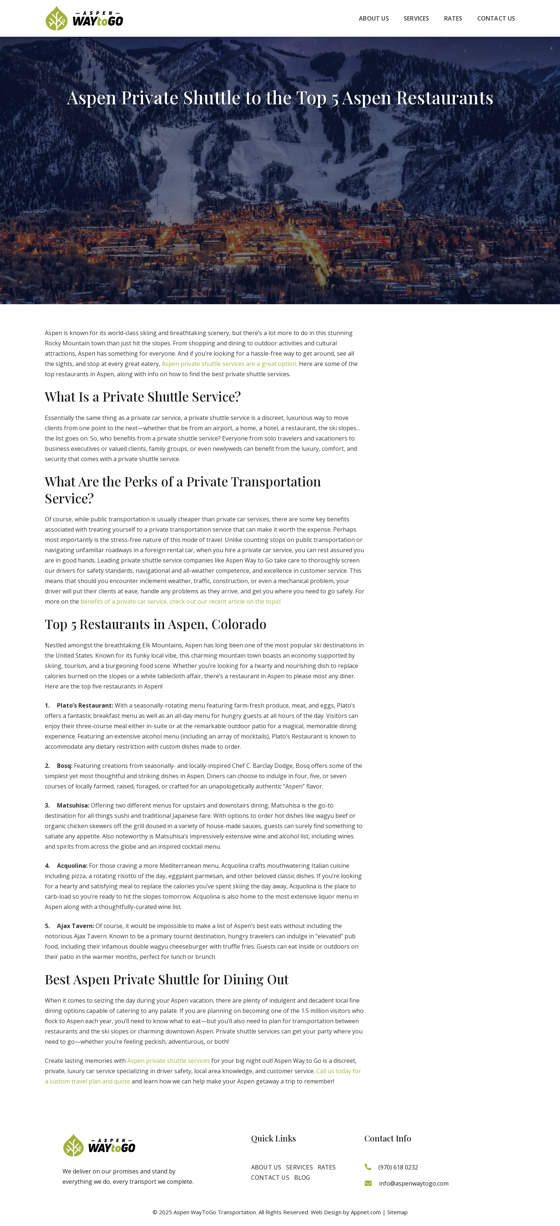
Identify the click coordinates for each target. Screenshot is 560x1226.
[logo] (84, 18)
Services (299, 1167)
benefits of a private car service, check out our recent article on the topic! (181, 601)
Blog (302, 1177)
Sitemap (397, 1212)
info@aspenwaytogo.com (414, 1183)
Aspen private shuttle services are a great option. (229, 364)
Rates (327, 1167)
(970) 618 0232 (398, 1167)
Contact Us (270, 1177)
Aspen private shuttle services (168, 1061)
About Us (266, 1167)
